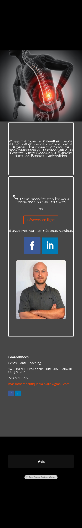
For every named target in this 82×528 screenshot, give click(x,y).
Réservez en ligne (41, 219)
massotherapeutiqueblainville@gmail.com (39, 384)
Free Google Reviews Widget (40, 477)
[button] (8, 471)
